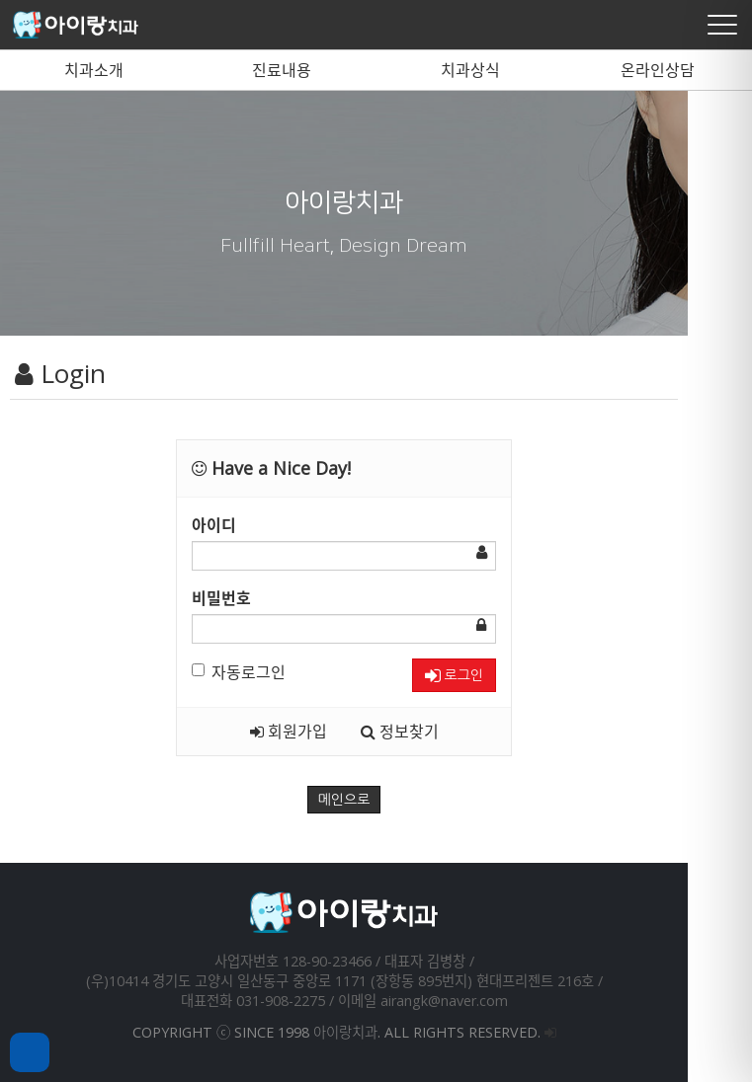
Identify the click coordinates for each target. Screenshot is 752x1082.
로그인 (486, 675)
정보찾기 (431, 731)
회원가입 (320, 731)
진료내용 (281, 70)
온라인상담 (658, 70)
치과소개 (94, 70)
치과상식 (470, 70)
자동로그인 (271, 672)
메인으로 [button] (376, 800)
